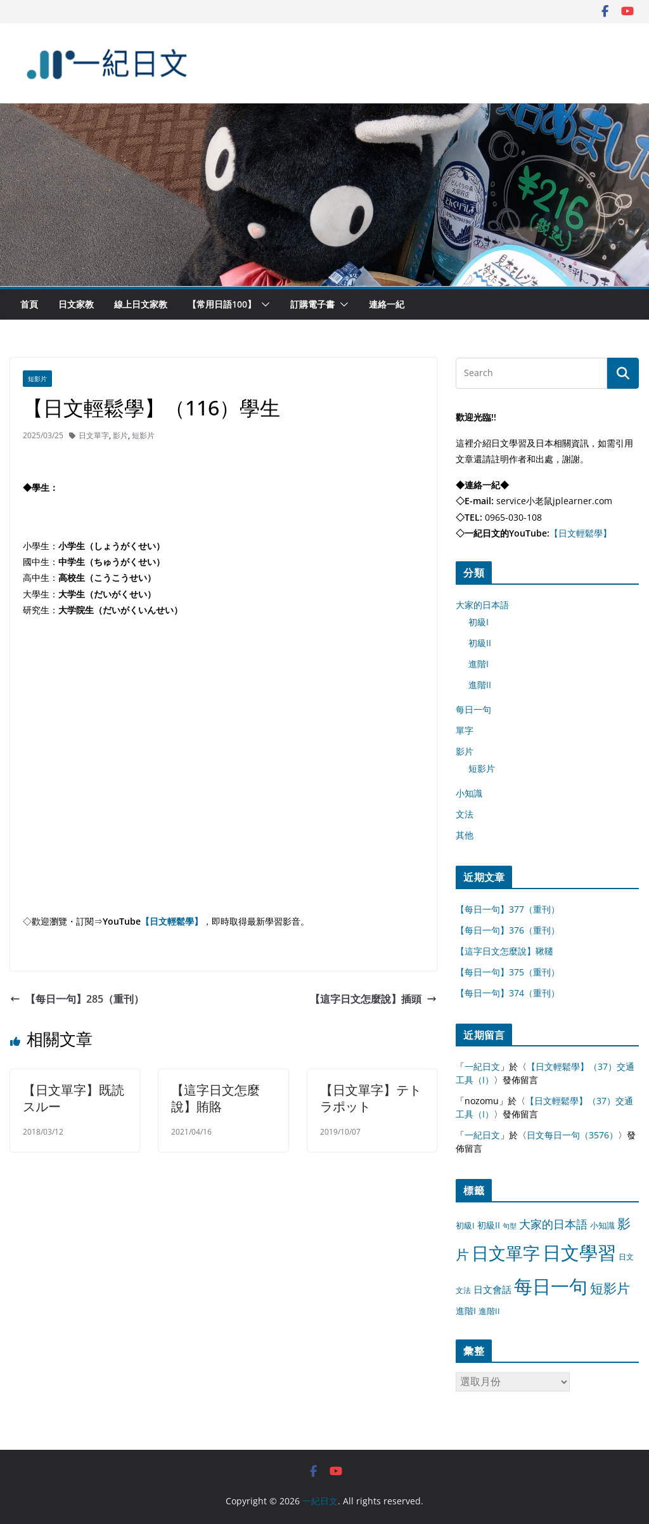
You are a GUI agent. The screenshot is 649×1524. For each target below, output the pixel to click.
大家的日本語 (482, 605)
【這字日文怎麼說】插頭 (373, 999)
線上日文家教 (140, 304)
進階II (479, 685)
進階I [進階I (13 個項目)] (466, 1311)
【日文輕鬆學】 (172, 921)
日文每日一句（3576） (572, 1135)
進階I (478, 664)
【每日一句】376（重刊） (508, 930)
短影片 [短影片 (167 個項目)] (610, 1288)
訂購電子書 (312, 304)
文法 (464, 814)
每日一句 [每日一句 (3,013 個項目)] (551, 1286)
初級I (478, 622)
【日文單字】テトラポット (370, 1098)
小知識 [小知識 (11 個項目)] (602, 1225)
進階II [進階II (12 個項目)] (489, 1311)
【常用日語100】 (222, 304)
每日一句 (473, 709)
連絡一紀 (386, 304)
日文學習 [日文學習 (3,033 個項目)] (579, 1252)
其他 (464, 835)
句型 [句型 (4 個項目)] (510, 1225)
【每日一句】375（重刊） (508, 972)
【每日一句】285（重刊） (77, 999)
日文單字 (94, 435)
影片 (120, 435)
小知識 (469, 793)
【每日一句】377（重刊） (508, 909)
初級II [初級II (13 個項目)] (488, 1225)
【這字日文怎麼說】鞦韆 (504, 951)
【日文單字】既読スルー (73, 1098)
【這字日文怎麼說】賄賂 (215, 1098)
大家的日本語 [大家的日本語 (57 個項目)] (553, 1224)
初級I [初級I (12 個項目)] (465, 1225)
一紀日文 (482, 1066)
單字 (464, 730)
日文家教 (76, 304)
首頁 (29, 304)
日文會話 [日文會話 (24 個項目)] (492, 1289)
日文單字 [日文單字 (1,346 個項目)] (506, 1253)
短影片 (37, 378)
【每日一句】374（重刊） (508, 993)
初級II (479, 643)
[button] (263, 304)
